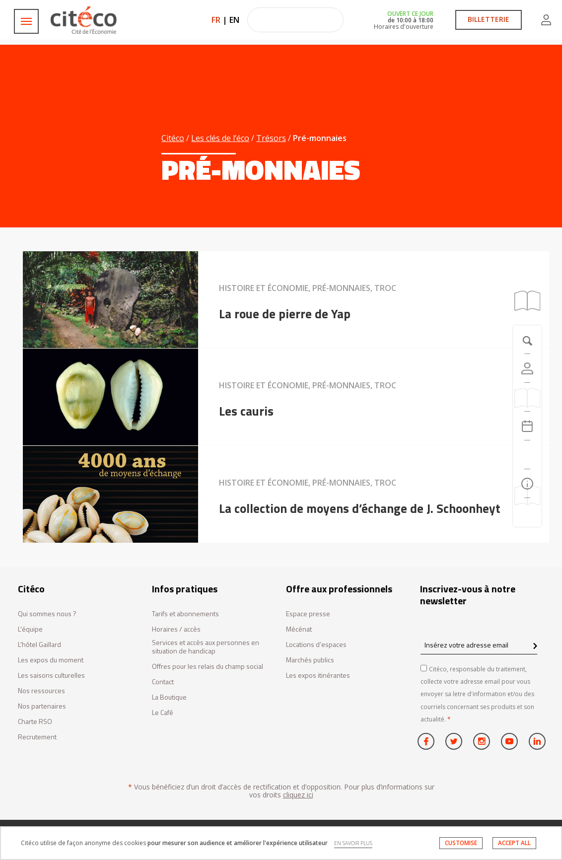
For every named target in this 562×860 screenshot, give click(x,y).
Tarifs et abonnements (185, 614)
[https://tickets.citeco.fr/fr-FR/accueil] (527, 397)
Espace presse (308, 614)
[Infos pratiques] (527, 483)
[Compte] (527, 368)
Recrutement (37, 737)
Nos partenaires (42, 706)
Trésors (271, 138)
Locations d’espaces (316, 644)
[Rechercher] (527, 454)
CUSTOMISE (461, 843)
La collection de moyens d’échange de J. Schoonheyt (359, 508)
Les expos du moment (50, 660)
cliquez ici (298, 794)
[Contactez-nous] (527, 512)
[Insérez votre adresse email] (479, 644)
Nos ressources (41, 691)
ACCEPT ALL (514, 843)
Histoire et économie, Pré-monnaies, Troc (307, 288)
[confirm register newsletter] (535, 646)
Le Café (162, 712)
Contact (163, 682)
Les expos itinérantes (318, 675)
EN (234, 19)
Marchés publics (310, 660)
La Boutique (169, 697)
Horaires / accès (176, 629)
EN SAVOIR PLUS (353, 843)
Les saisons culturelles (51, 675)
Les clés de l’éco (220, 138)
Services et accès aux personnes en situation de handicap (205, 647)
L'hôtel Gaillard (39, 644)
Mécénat (299, 629)
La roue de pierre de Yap (285, 313)
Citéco (172, 138)
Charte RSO (35, 721)
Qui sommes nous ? (47, 614)
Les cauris (246, 411)
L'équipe (30, 629)
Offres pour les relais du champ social (207, 666)
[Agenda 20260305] (527, 426)
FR (215, 19)
